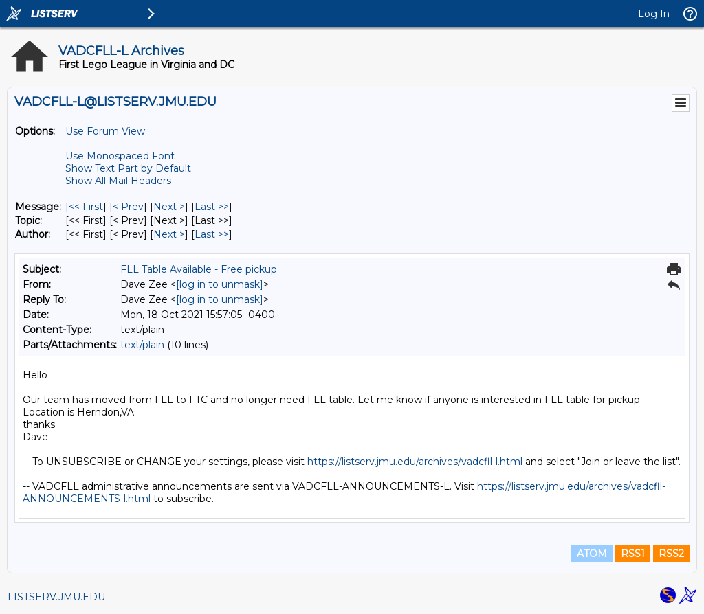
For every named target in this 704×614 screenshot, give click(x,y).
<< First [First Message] (86, 207)
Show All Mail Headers (118, 180)
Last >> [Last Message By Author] (212, 234)
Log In (654, 14)
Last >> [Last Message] (212, 207)
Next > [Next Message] (169, 207)
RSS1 (633, 553)
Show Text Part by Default (128, 168)
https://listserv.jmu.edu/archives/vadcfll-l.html (414, 461)
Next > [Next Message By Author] (169, 234)
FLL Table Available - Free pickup (198, 269)
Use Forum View (105, 131)
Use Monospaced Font (120, 156)
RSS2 (671, 553)
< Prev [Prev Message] (128, 207)
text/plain (142, 345)
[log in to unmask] (219, 284)
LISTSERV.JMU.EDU (56, 597)
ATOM (592, 553)
